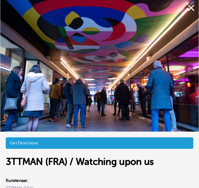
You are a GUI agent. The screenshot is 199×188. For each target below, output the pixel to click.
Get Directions (24, 143)
